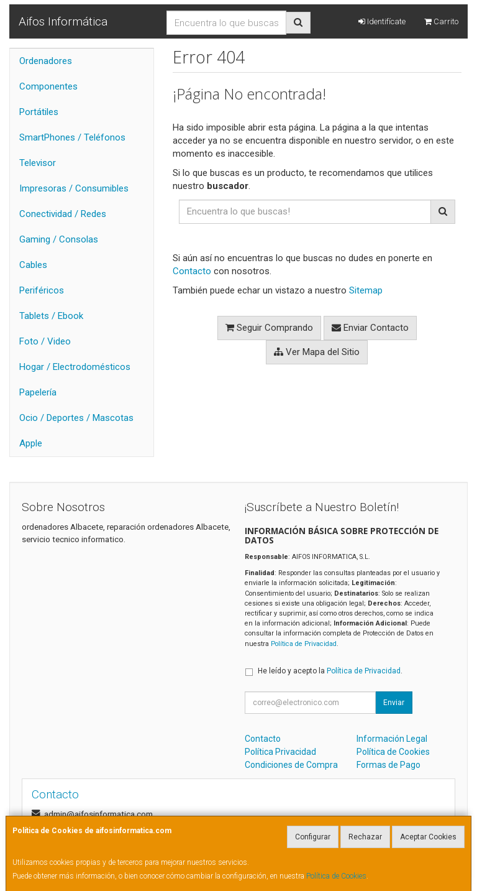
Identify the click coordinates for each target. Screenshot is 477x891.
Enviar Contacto (370, 327)
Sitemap (366, 290)
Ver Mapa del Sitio (317, 352)
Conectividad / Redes (62, 213)
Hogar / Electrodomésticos (74, 366)
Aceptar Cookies (428, 837)
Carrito (441, 21)
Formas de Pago (388, 765)
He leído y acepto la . (330, 671)
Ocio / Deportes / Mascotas (76, 417)
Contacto (192, 271)
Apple (30, 443)
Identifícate (382, 21)
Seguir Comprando (269, 327)
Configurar (312, 837)
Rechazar (365, 837)
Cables (33, 264)
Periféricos (41, 290)
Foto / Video (45, 341)
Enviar (393, 702)
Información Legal (392, 739)
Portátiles (38, 112)
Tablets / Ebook (51, 315)
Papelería (38, 392)
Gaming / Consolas (58, 239)
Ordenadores (45, 61)
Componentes (48, 86)
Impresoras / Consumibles (74, 188)
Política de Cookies (336, 876)
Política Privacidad (280, 752)
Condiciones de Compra (291, 765)
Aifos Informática (63, 21)
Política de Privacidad (304, 644)
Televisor (37, 163)
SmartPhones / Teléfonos (72, 137)
